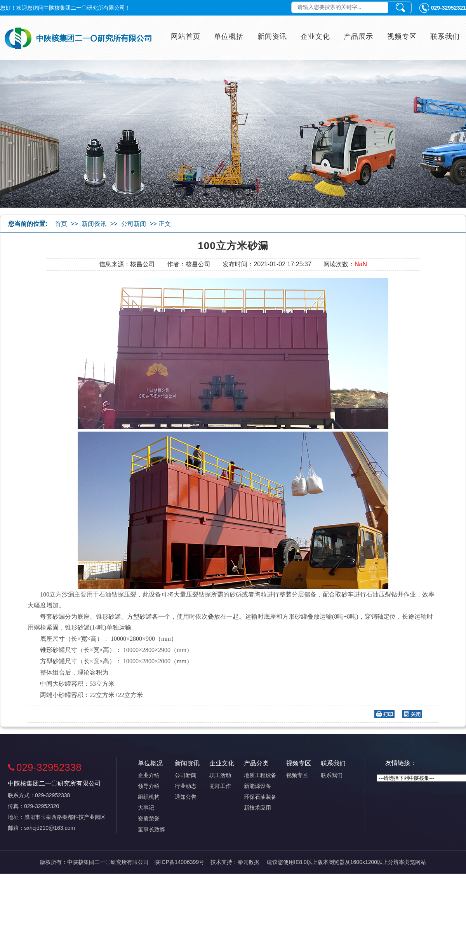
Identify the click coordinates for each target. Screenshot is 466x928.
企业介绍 (149, 775)
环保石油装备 (260, 797)
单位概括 (228, 36)
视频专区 (402, 36)
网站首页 (185, 36)
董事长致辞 (151, 829)
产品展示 (358, 36)
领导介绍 (149, 786)
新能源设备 (257, 786)
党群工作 (220, 786)
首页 (61, 223)
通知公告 (185, 797)
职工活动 (220, 775)
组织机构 (149, 797)
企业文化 (315, 36)
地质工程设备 (260, 775)
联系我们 (445, 36)
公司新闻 (133, 223)
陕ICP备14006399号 (179, 862)
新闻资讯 (272, 36)
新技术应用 (257, 808)
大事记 (146, 808)
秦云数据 (248, 862)
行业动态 (185, 786)
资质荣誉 (149, 818)
